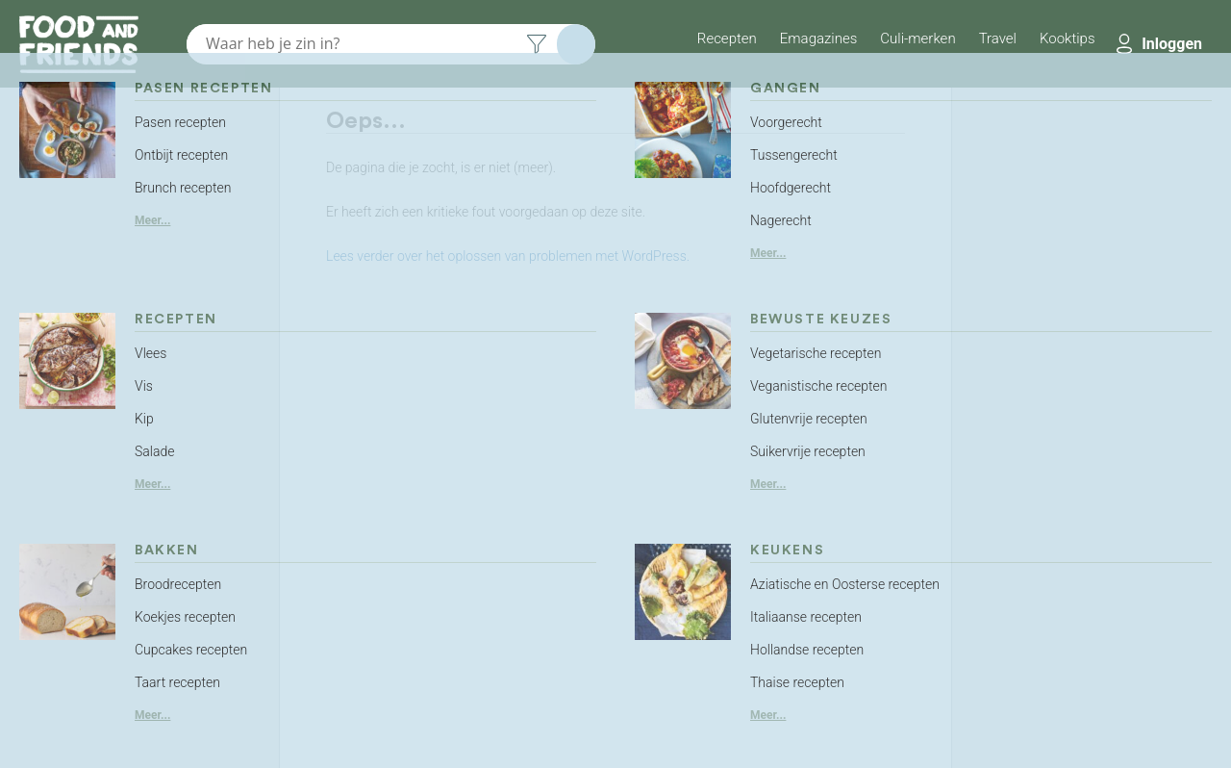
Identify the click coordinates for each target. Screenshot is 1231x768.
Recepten (727, 38)
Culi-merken (917, 38)
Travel (998, 38)
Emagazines (819, 38)
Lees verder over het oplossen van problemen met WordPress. (508, 256)
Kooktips (1067, 38)
